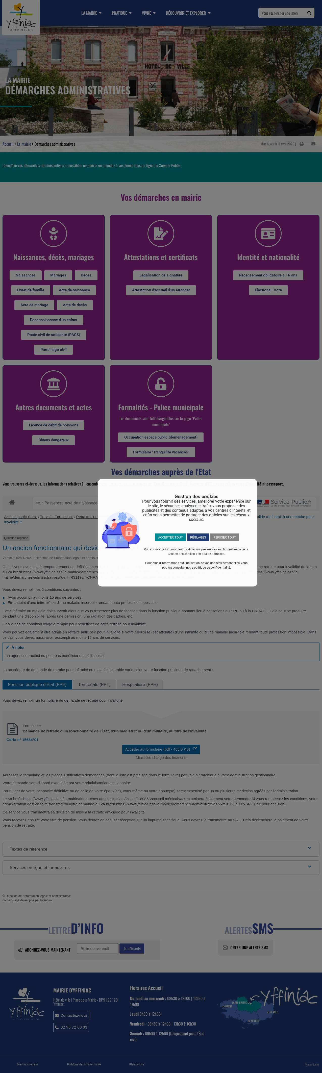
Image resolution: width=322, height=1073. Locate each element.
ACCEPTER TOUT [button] (170, 537)
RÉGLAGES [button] (198, 537)
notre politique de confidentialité (208, 567)
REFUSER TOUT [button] (224, 537)
